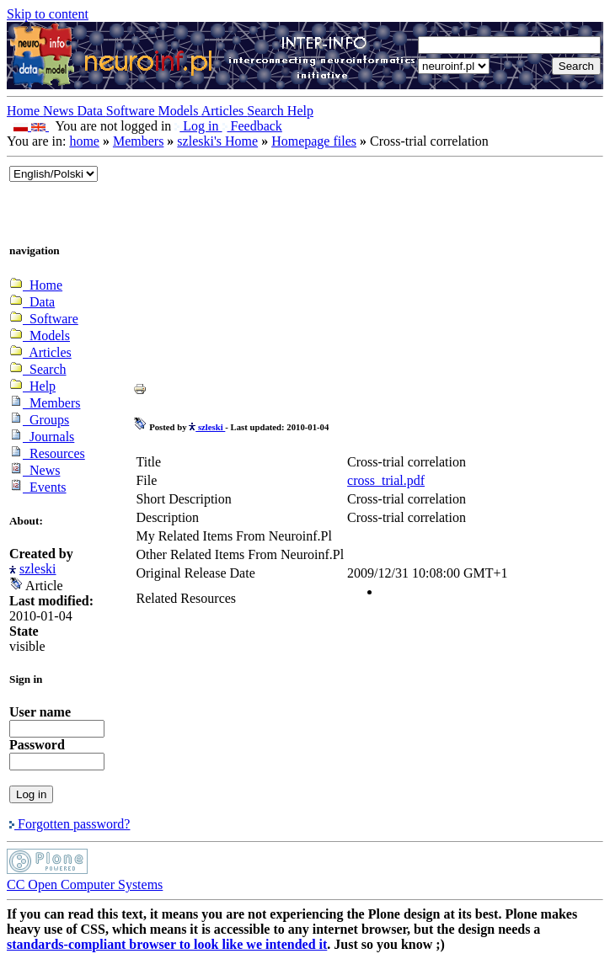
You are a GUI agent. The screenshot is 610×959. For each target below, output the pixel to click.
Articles (224, 111)
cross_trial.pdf (386, 480)
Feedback (252, 126)
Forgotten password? (69, 824)
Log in (198, 126)
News (60, 111)
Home (25, 111)
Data (92, 111)
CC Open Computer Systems (85, 884)
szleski (37, 569)
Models (179, 111)
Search (267, 111)
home (84, 141)
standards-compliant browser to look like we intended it (167, 944)
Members (138, 141)
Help (300, 111)
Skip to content (47, 14)
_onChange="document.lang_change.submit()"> (53, 174)
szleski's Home (217, 141)
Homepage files (313, 141)
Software (132, 111)
